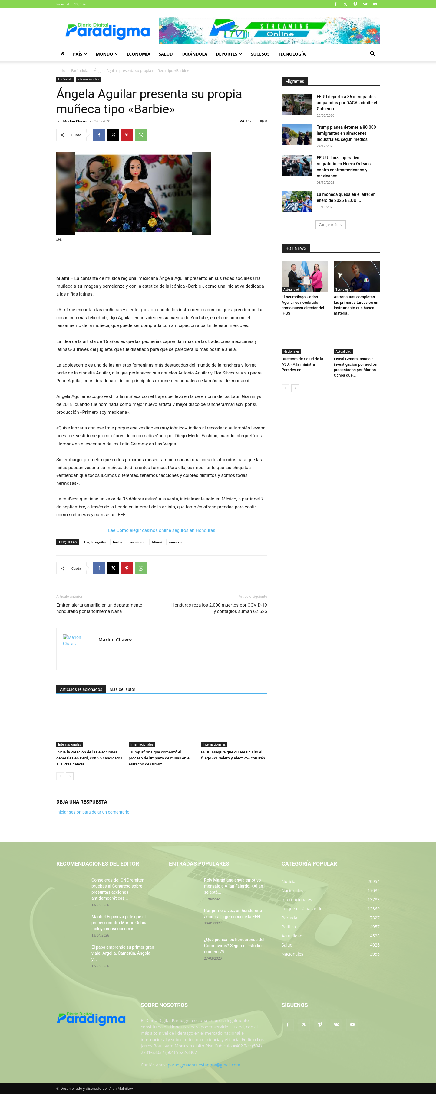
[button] (372, 54)
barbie (118, 542)
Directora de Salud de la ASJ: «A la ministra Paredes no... (302, 364)
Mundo (107, 54)
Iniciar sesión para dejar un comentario (93, 812)
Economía (138, 54)
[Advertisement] (162, 259)
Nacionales (291, 351)
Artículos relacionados (81, 689)
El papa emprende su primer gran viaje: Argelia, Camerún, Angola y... (122, 953)
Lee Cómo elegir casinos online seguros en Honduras (161, 530)
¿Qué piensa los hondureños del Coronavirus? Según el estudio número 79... (234, 945)
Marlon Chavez (75, 121)
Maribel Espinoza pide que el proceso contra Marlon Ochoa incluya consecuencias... (119, 922)
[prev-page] (60, 776)
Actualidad (291, 289)
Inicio (60, 70)
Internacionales (88, 79)
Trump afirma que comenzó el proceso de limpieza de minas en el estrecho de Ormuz (159, 758)
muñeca (175, 542)
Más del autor (122, 689)
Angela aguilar (94, 542)
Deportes (229, 54)
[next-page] (70, 776)
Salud (166, 54)
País (80, 54)
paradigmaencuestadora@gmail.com (204, 1065)
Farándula (194, 54)
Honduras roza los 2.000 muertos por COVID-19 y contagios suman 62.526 (219, 608)
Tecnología (292, 54)
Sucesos (260, 54)
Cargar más (330, 224)
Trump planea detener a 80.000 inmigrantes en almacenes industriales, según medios (346, 133)
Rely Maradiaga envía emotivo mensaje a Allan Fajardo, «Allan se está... (233, 886)
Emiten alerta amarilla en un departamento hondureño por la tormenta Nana (99, 608)
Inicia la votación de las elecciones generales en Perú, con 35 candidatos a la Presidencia (89, 758)
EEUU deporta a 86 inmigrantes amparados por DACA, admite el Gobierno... (347, 102)
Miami (157, 542)
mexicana (137, 542)
